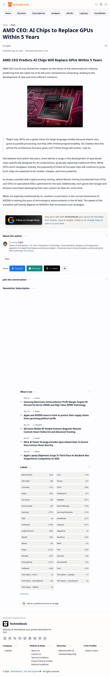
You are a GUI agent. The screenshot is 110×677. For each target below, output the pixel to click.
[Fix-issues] (37, 499)
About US (35, 650)
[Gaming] (37, 512)
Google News (93, 220)
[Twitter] (15, 638)
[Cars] (73, 474)
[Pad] (73, 549)
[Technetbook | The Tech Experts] (18, 4)
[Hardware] (37, 524)
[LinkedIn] (45, 638)
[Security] (73, 555)
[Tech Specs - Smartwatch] (73, 580)
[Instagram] (10, 638)
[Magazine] (73, 531)
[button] (4, 4)
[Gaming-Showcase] (73, 512)
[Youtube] (20, 638)
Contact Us (36, 654)
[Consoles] (37, 487)
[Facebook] (5, 638)
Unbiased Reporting (67, 654)
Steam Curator (91, 650)
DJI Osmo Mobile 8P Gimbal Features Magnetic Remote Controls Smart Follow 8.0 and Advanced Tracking (52, 430)
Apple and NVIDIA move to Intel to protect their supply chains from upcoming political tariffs (56, 417)
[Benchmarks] (37, 474)
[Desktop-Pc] (73, 493)
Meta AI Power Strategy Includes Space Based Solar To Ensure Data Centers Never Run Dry (56, 444)
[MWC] (73, 543)
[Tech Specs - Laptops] (73, 574)
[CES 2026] (37, 481)
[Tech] (73, 568)
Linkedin (8, 650)
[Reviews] (21, 13)
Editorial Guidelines (40, 664)
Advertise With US (66, 650)
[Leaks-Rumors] (37, 531)
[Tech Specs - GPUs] (37, 574)
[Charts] (73, 481)
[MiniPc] (70, 13)
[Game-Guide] (37, 506)
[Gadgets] (55, 13)
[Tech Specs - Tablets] (37, 587)
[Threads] (40, 638)
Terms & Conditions (40, 657)
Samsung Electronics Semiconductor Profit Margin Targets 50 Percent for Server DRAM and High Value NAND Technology (56, 404)
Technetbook (28, 251)
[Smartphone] (39, 13)
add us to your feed (54, 223)
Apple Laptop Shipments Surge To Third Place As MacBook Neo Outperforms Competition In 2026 (56, 457)
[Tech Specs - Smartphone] (37, 580)
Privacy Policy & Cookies (42, 661)
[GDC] (37, 518)
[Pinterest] (30, 638)
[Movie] (37, 543)
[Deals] (37, 493)
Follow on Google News (24, 220)
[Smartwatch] (73, 562)
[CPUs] (73, 487)
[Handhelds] (100, 13)
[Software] (37, 568)
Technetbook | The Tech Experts (25, 671)
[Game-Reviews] (73, 506)
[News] (8, 13)
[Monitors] (73, 537)
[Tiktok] (25, 638)
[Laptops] (84, 13)
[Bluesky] (35, 638)
